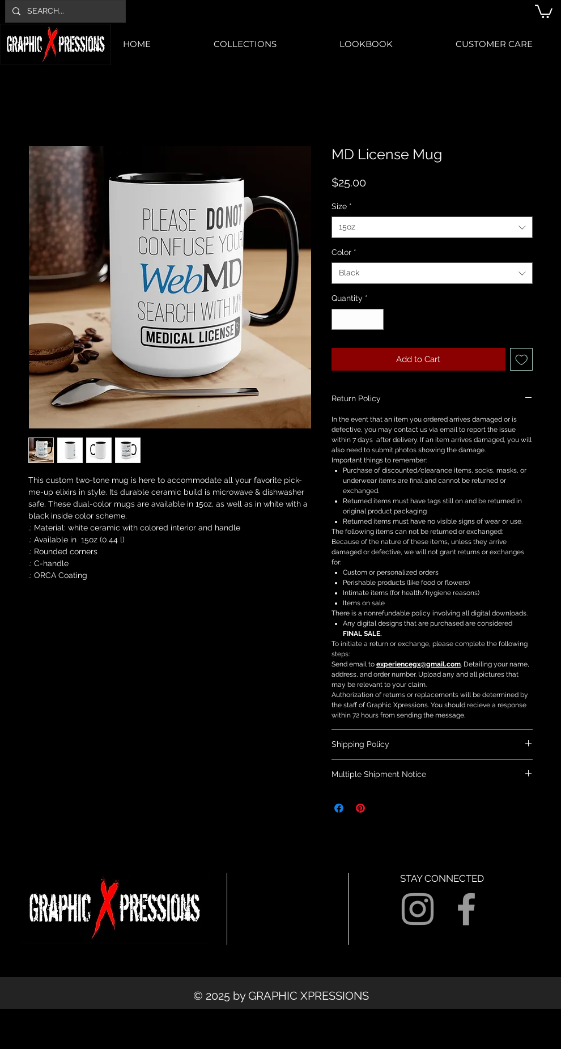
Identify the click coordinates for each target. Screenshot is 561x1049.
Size (342, 206)
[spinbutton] (357, 319)
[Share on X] (382, 808)
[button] (543, 10)
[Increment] (375, 319)
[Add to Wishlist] (521, 359)
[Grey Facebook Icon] (466, 909)
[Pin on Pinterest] (360, 808)
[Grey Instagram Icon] (417, 909)
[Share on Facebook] (339, 808)
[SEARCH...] (64, 11)
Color (344, 252)
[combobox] (432, 227)
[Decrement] (340, 319)
